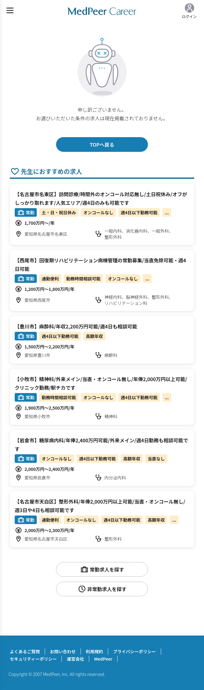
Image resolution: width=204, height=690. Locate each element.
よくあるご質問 (25, 651)
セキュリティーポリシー (33, 659)
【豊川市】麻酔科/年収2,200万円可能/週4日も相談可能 (76, 326)
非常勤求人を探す (102, 589)
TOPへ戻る (102, 144)
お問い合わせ (63, 651)
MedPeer (103, 659)
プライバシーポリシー (134, 651)
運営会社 (75, 659)
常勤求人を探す (102, 569)
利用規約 (94, 651)
